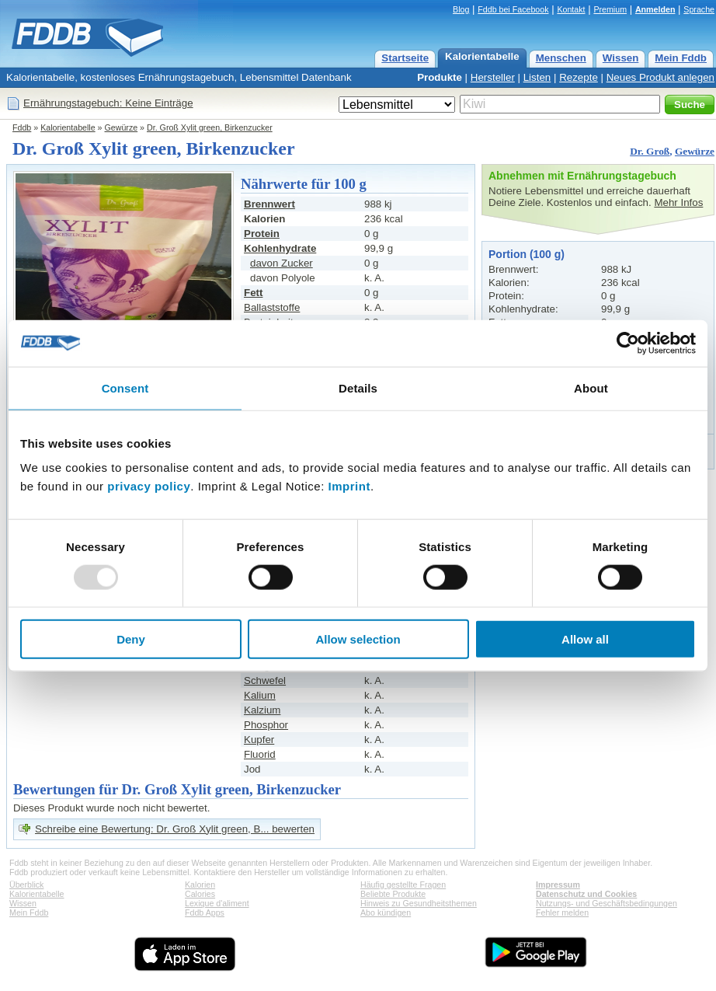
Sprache (698, 9)
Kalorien (200, 884)
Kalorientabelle (482, 56)
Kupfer (259, 739)
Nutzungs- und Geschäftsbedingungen (606, 903)
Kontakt (571, 9)
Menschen (561, 58)
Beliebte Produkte (393, 894)
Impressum (558, 884)
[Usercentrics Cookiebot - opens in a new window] (628, 342)
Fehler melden (562, 912)
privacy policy (148, 486)
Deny (130, 639)
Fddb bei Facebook (513, 9)
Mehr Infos (678, 202)
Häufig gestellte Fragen (403, 884)
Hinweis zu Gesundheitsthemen (418, 903)
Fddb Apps (204, 912)
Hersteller (493, 77)
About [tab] (591, 387)
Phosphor (266, 725)
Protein (262, 233)
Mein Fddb (681, 58)
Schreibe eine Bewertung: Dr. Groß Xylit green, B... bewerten (175, 829)
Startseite (405, 58)
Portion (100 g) (526, 254)
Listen (537, 77)
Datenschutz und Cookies (586, 894)
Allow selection (357, 639)
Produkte (439, 77)
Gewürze (121, 127)
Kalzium (262, 710)
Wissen (621, 58)
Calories (200, 894)
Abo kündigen (385, 912)
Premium (610, 9)
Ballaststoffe (272, 307)
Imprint (349, 486)
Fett (253, 292)
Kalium (260, 695)
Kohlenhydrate (280, 248)
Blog (461, 9)
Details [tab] (358, 387)
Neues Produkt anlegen (660, 77)
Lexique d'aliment (217, 903)
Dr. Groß (649, 151)
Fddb (21, 127)
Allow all (585, 639)
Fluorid (260, 754)
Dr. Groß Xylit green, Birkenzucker (210, 127)
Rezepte (578, 77)
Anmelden (655, 9)
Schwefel (265, 680)
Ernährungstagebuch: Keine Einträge (108, 103)
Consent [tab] (125, 387)
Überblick (26, 884)
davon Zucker (281, 263)
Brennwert (269, 204)
